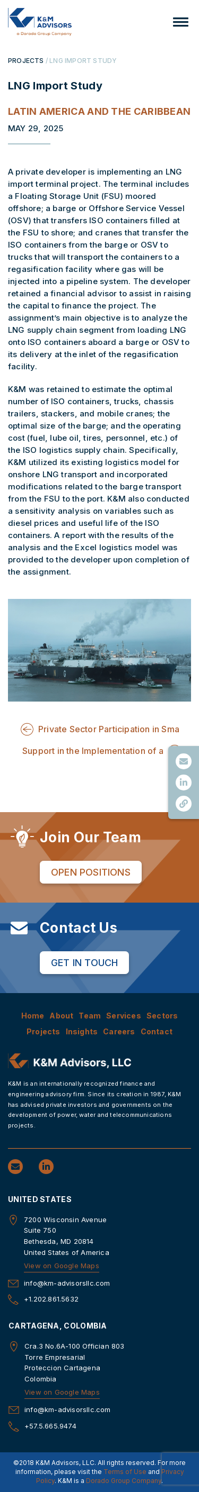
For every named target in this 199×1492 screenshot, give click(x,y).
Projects (43, 1031)
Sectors (162, 1015)
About (61, 1015)
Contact (156, 1031)
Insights (82, 1031)
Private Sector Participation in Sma (108, 729)
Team (90, 1015)
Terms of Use (124, 1472)
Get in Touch (84, 962)
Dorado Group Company (123, 1481)
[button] (180, 21)
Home (33, 1015)
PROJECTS (26, 61)
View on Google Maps (61, 1265)
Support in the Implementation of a (92, 750)
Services (123, 1015)
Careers (119, 1031)
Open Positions (91, 872)
